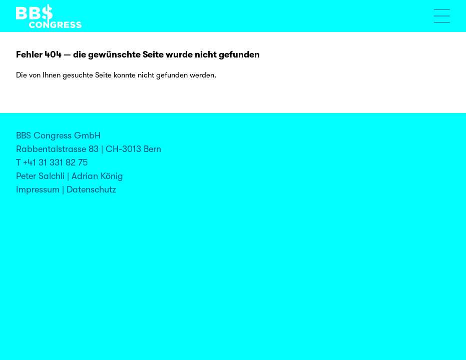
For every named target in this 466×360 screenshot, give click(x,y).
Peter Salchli (40, 176)
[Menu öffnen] (442, 16)
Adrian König (97, 176)
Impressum (38, 189)
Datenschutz (91, 189)
